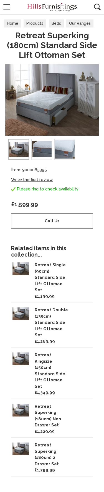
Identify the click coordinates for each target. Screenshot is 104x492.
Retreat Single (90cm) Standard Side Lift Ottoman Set (50, 277)
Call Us (52, 220)
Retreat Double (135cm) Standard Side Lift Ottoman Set (51, 322)
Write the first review (32, 179)
